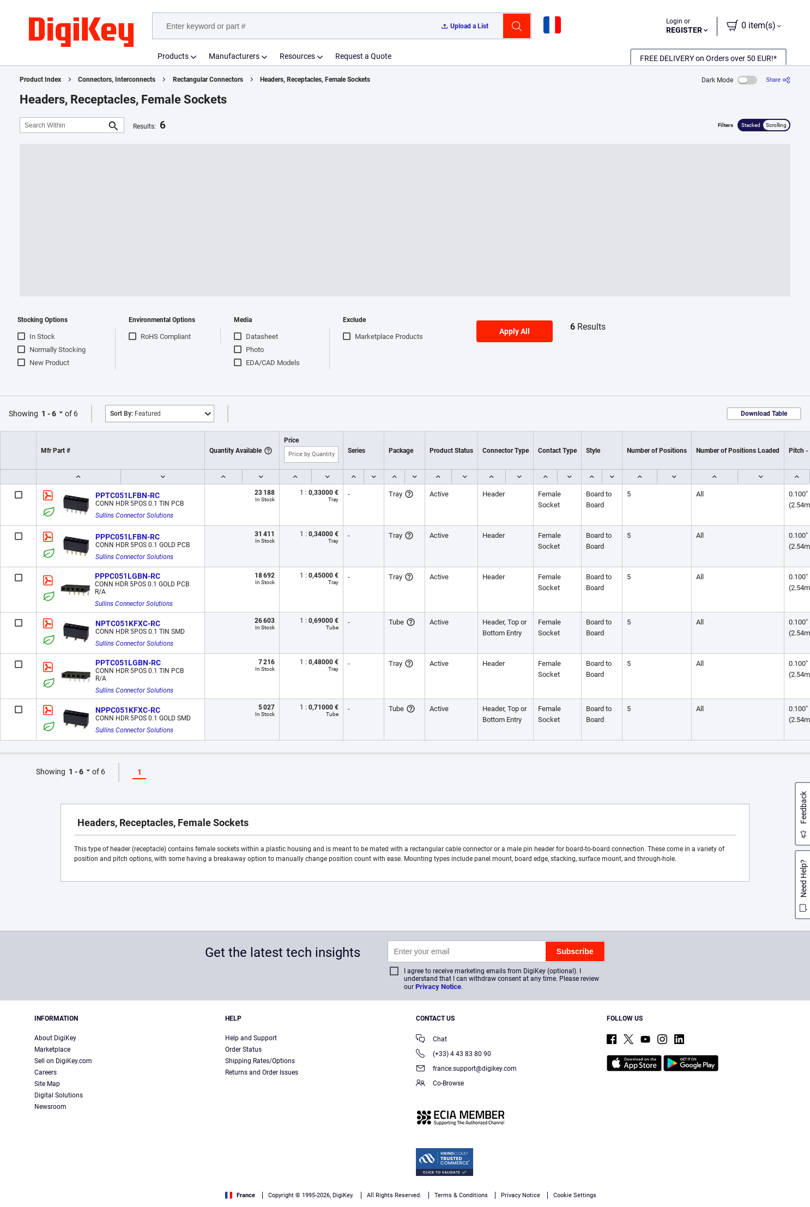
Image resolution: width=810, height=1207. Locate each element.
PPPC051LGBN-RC (127, 576)
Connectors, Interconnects (116, 79)
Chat (431, 1040)
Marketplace (52, 1049)
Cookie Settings (574, 1195)
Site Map (47, 1084)
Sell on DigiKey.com (63, 1061)
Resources (297, 56)
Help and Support (251, 1038)
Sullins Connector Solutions (134, 515)
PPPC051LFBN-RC (127, 536)
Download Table (764, 413)
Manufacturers (234, 56)
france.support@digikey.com (466, 1069)
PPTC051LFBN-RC (127, 495)
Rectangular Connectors (208, 79)
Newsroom (50, 1107)
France (240, 1195)
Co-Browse (440, 1084)
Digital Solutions (58, 1095)
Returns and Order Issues (261, 1072)
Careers (45, 1072)
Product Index (40, 79)
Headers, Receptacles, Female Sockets (315, 79)
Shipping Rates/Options (260, 1061)
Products (173, 56)
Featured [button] (135, 413)
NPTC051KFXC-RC (127, 623)
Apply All (514, 331)
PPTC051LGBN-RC (128, 662)
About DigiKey (55, 1038)
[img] (81, 32)
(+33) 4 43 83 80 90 (453, 1055)
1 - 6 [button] (48, 413)
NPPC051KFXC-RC (127, 710)
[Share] (778, 80)
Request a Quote (363, 56)
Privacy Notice (438, 986)
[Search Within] (63, 125)
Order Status (243, 1049)
